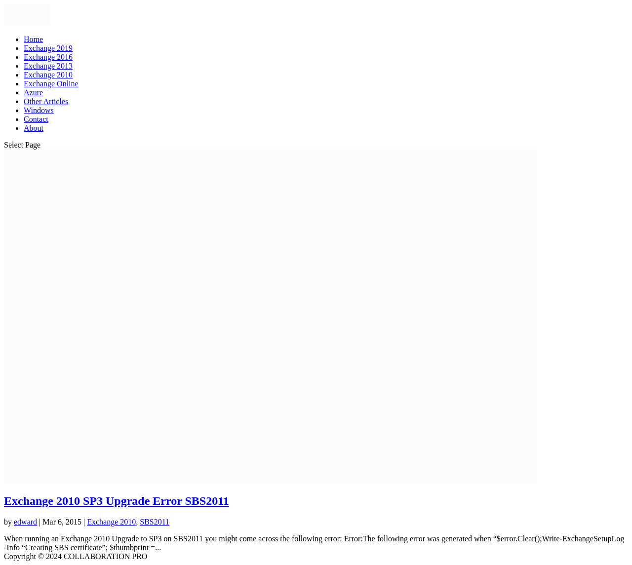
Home (33, 39)
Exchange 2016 (48, 57)
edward (25, 522)
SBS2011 (154, 522)
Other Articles (46, 101)
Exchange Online (51, 83)
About (33, 128)
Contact (36, 119)
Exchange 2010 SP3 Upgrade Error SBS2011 (116, 500)
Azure (33, 92)
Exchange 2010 (48, 75)
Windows (39, 110)
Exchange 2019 (48, 48)
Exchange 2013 (48, 66)
